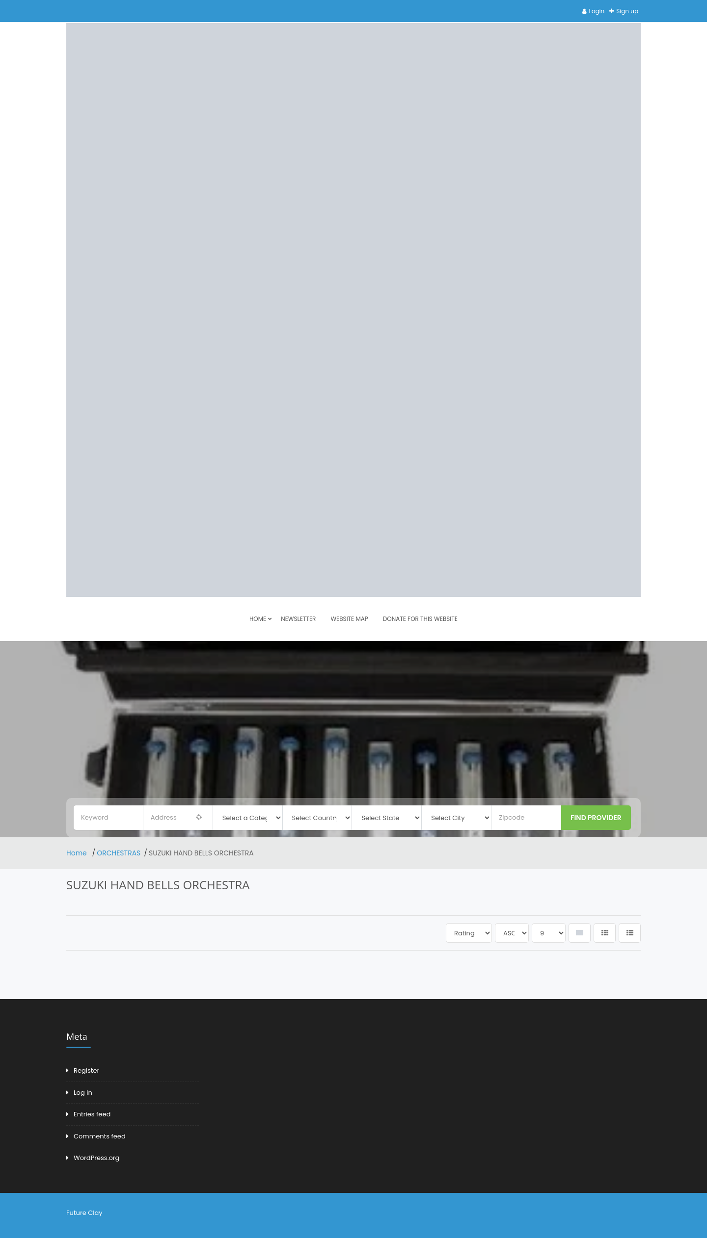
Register (86, 1070)
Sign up (627, 11)
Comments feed (100, 1136)
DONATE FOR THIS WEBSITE (420, 619)
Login (597, 11)
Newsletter (298, 619)
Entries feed (92, 1114)
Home (77, 853)
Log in (83, 1092)
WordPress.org (96, 1157)
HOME (257, 619)
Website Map (349, 619)
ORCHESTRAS (118, 853)
